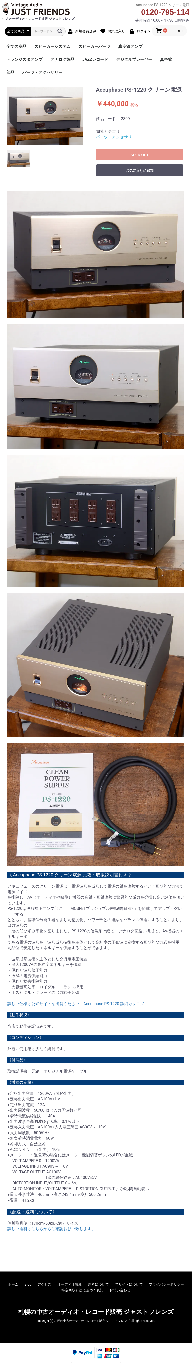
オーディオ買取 (70, 1284)
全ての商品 (16, 46)
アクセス (45, 1284)
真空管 (166, 59)
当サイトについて (129, 1284)
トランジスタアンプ (24, 59)
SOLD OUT (140, 155)
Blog (28, 1284)
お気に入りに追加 (140, 170)
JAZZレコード (95, 59)
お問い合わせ (120, 1290)
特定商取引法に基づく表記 (83, 1290)
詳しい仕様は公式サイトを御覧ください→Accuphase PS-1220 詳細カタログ (76, 1003)
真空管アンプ (130, 46)
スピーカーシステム (52, 46)
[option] (46, 116)
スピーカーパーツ (94, 46)
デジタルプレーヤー (134, 59)
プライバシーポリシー (166, 1284)
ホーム (13, 1284)
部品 (10, 72)
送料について (98, 1284)
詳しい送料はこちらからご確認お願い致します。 (52, 1228)
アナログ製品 (62, 59)
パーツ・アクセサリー (42, 72)
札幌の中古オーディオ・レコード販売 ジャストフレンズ (96, 1311)
